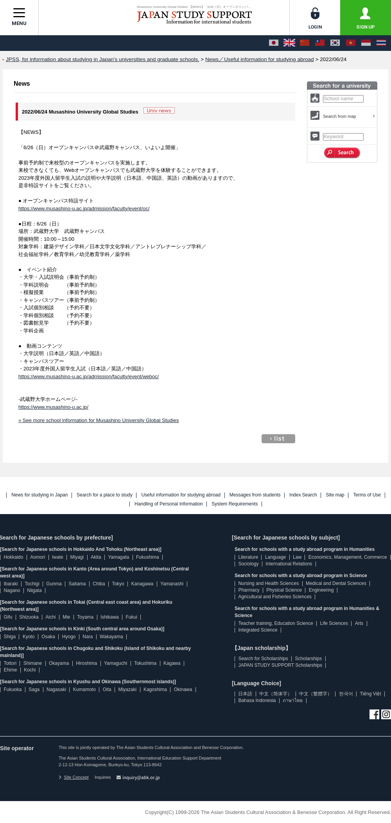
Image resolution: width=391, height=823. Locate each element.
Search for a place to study (105, 495)
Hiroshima (86, 663)
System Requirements (235, 504)
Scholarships (308, 658)
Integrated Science (257, 630)
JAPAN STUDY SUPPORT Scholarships (280, 665)
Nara (88, 636)
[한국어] (335, 43)
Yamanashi (171, 584)
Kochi (30, 670)
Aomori (37, 557)
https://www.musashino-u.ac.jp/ (53, 407)
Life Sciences (334, 623)
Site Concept (73, 777)
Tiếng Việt (370, 694)
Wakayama (111, 636)
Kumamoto (84, 689)
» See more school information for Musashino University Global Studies (98, 420)
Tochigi (32, 584)
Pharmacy (248, 590)
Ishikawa (109, 617)
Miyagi (77, 557)
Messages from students (255, 495)
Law (297, 557)
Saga (34, 689)
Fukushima (147, 557)
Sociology (248, 564)
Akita (96, 557)
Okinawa (183, 689)
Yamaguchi (115, 663)
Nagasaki (56, 689)
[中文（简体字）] (304, 43)
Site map (335, 495)
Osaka (48, 636)
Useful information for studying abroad (181, 495)
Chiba (99, 584)
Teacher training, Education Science (275, 623)
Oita (107, 689)
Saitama (77, 584)
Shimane (32, 663)
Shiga (10, 636)
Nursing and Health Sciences (268, 583)
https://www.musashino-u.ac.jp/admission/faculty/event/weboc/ (88, 376)
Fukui (131, 617)
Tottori (10, 663)
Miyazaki (127, 689)
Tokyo (118, 584)
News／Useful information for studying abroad (259, 59)
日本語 (245, 694)
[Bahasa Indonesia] (366, 43)
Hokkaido (13, 557)
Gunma (53, 584)
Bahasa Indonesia (257, 700)
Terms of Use (367, 495)
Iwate (57, 557)
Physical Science (284, 590)
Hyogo (69, 636)
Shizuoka (28, 617)
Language (275, 557)
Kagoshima (155, 689)
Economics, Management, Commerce (347, 557)
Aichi (50, 617)
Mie (66, 617)
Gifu (8, 617)
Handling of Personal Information (169, 504)
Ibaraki (11, 584)
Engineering (321, 590)
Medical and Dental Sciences (336, 583)
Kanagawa (142, 584)
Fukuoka (13, 689)
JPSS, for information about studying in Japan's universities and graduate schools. (102, 59)
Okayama (59, 663)
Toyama (85, 617)
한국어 (346, 694)
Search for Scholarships (263, 658)
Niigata (34, 590)
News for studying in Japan (39, 495)
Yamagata (118, 557)
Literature (248, 557)
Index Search (303, 495)
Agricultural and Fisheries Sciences (274, 596)
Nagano (12, 590)
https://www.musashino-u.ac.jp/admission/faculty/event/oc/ (83, 208)
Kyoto (29, 636)
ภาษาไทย (293, 700)
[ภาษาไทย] (381, 43)
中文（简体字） (275, 694)
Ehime (10, 670)
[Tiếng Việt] (351, 43)
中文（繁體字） (315, 694)
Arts (359, 623)
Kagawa (171, 663)
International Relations (288, 564)
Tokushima (145, 663)
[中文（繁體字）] (320, 43)
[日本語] (274, 43)
